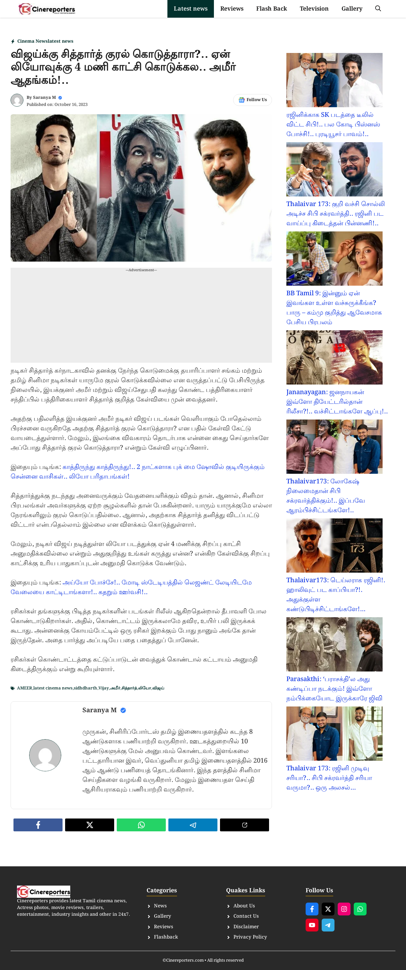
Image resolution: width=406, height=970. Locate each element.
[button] (378, 9)
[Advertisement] (141, 318)
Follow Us (257, 100)
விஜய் (158, 688)
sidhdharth (85, 688)
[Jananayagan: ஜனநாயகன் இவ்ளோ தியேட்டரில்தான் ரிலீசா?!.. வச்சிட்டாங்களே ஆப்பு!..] (334, 358)
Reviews (231, 8)
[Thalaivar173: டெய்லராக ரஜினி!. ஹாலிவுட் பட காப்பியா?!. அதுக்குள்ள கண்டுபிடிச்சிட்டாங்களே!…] (334, 547)
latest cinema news (52, 688)
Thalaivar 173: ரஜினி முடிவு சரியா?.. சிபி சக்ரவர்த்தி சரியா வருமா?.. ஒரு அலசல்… (329, 778)
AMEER (24, 688)
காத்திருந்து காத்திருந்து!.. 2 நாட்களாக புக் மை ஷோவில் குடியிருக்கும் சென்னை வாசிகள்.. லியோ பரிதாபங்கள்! (138, 472)
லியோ (144, 688)
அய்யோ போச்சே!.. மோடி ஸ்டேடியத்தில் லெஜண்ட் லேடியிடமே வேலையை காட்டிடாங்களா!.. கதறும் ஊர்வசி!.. (131, 587)
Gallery (352, 8)
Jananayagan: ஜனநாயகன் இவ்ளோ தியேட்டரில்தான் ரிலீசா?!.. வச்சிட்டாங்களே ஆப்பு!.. (337, 402)
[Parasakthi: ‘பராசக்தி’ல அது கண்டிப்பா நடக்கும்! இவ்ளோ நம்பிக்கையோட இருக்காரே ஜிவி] (334, 645)
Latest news (190, 8)
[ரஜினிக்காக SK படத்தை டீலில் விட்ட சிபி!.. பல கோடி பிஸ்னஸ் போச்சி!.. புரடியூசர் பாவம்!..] (334, 81)
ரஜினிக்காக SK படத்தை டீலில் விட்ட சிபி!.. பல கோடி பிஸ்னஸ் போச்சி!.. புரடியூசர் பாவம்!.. (333, 124)
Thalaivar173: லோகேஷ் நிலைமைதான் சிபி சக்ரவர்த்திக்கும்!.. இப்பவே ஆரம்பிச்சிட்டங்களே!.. (325, 495)
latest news (60, 41)
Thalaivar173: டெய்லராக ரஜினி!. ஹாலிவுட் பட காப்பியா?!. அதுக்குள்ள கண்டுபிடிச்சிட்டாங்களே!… (335, 594)
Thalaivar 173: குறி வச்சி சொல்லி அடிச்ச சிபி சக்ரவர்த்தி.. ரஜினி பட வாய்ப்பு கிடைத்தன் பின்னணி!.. (335, 214)
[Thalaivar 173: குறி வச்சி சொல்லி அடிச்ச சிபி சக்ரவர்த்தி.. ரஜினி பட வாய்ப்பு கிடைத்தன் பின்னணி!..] (334, 170)
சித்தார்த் (129, 688)
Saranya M (44, 97)
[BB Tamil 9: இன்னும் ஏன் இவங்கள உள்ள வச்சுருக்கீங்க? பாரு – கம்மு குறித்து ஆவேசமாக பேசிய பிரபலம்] (334, 260)
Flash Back (271, 8)
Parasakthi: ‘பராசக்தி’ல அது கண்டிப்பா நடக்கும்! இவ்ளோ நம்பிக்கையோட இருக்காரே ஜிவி (334, 689)
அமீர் (115, 688)
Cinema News (32, 41)
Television (314, 8)
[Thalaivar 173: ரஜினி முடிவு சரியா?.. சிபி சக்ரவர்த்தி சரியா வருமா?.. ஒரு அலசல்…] (334, 735)
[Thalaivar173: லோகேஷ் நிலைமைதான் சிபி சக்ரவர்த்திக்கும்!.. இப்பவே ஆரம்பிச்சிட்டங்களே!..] (334, 448)
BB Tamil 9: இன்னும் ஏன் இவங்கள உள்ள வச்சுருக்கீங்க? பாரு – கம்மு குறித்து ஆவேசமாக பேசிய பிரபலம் (334, 307)
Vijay (103, 688)
